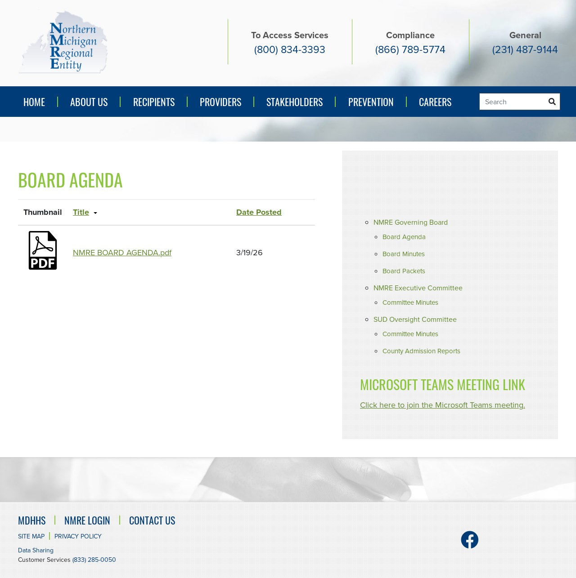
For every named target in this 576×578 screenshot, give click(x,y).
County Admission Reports (421, 351)
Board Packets (403, 271)
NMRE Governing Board (411, 222)
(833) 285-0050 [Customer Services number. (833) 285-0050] (94, 560)
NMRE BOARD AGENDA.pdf (122, 252)
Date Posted (259, 212)
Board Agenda (404, 237)
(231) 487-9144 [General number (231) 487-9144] (525, 49)
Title (81, 212)
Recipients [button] (154, 101)
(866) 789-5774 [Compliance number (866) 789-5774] (410, 49)
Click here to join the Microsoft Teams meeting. (442, 405)
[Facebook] (470, 544)
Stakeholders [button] (294, 101)
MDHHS (31, 520)
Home (34, 101)
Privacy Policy (78, 536)
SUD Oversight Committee (415, 319)
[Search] (519, 101)
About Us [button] (89, 101)
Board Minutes (403, 254)
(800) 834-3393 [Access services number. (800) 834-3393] (289, 49)
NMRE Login (87, 520)
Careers (435, 101)
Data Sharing (36, 550)
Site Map (31, 536)
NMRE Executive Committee (418, 288)
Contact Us (152, 520)
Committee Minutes (410, 302)
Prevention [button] (373, 105)
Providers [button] (220, 101)
